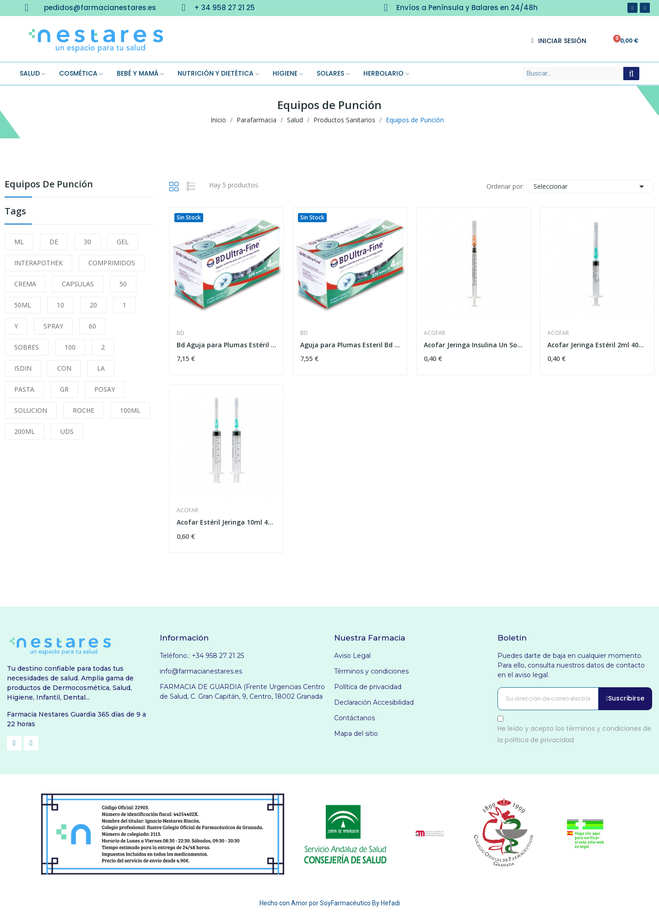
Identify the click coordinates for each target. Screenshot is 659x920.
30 (87, 241)
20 (93, 305)
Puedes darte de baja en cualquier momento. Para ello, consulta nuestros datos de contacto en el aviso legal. (571, 665)
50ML (22, 305)
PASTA (24, 389)
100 (70, 347)
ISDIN (23, 368)
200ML (24, 431)
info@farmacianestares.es (201, 671)
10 (60, 305)
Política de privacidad (367, 687)
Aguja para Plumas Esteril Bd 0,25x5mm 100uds (350, 344)
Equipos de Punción (49, 185)
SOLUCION (30, 410)
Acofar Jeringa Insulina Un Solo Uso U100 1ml (474, 344)
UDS (67, 431)
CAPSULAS (78, 283)
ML (19, 241)
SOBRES (26, 347)
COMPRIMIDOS (111, 262)
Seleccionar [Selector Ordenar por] (590, 186)
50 (123, 283)
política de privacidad (539, 740)
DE (53, 241)
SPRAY (53, 326)
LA (101, 368)
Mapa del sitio (356, 733)
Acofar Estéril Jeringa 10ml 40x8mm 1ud (226, 522)
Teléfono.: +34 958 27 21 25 (202, 656)
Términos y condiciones (371, 671)
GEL (123, 241)
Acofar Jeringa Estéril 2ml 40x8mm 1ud (597, 344)
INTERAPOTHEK (38, 262)
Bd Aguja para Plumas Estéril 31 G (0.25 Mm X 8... (226, 344)
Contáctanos (354, 718)
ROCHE (83, 410)
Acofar (434, 333)
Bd (180, 333)
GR (64, 389)
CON (64, 368)
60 (92, 326)
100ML (130, 410)
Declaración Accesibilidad (374, 702)
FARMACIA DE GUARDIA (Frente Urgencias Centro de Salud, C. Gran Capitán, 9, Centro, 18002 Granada (242, 692)
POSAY (104, 389)
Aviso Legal (352, 656)
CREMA (25, 283)
